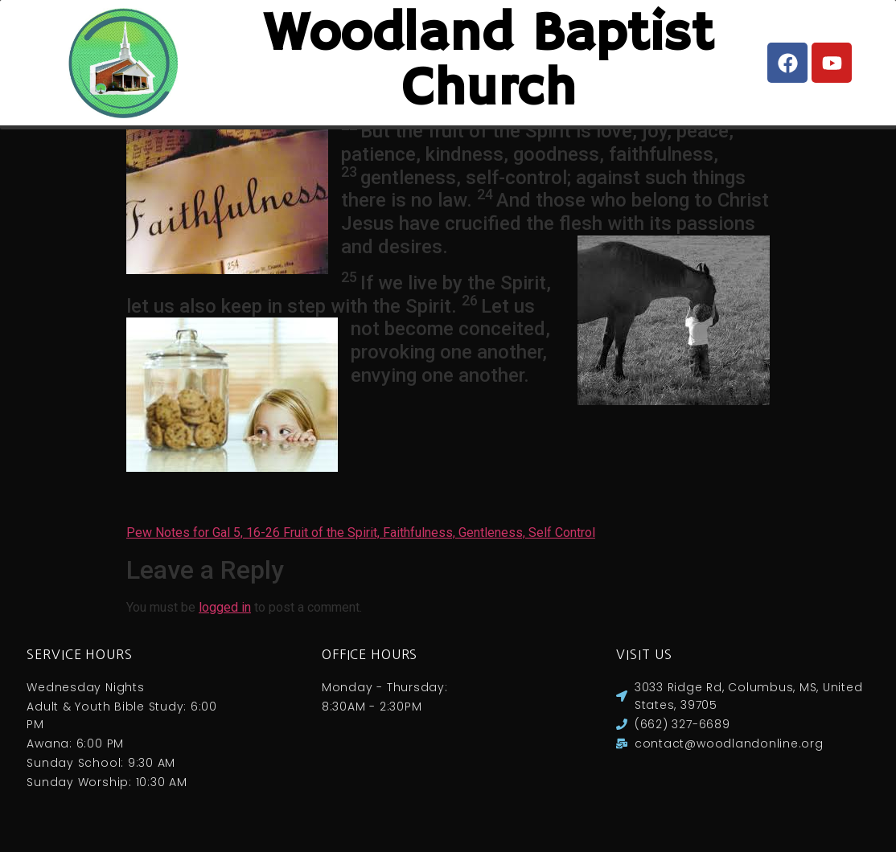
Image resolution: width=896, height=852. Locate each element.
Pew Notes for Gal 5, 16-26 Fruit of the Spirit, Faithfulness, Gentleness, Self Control (360, 548)
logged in (225, 623)
